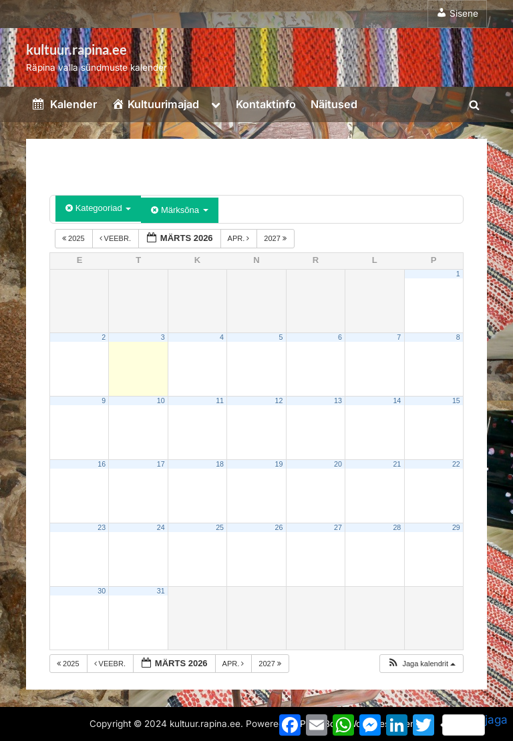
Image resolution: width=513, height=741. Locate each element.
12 (279, 401)
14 (397, 401)
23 (102, 527)
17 (161, 464)
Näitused (334, 104)
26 (279, 527)
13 (338, 401)
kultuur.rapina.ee (76, 49)
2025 (74, 238)
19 (279, 464)
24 (161, 527)
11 (220, 401)
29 (456, 527)
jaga (475, 724)
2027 (276, 238)
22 (456, 464)
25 (220, 527)
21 (397, 464)
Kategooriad (98, 208)
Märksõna (179, 210)
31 (161, 591)
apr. (240, 238)
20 (338, 464)
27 (338, 527)
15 (456, 401)
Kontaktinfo (266, 104)
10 (161, 401)
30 (102, 591)
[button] (421, 664)
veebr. (116, 238)
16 (102, 464)
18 (220, 464)
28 (397, 527)
